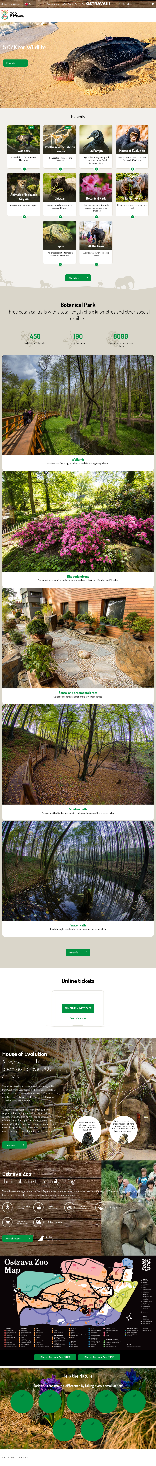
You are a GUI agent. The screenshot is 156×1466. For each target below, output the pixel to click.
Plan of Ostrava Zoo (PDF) (55, 1357)
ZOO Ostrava (12, 15)
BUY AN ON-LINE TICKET (78, 1008)
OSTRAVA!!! (98, 3)
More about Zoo (13, 1238)
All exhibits (74, 277)
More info (10, 63)
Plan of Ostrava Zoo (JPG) (99, 1357)
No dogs (53, 1238)
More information (78, 1018)
